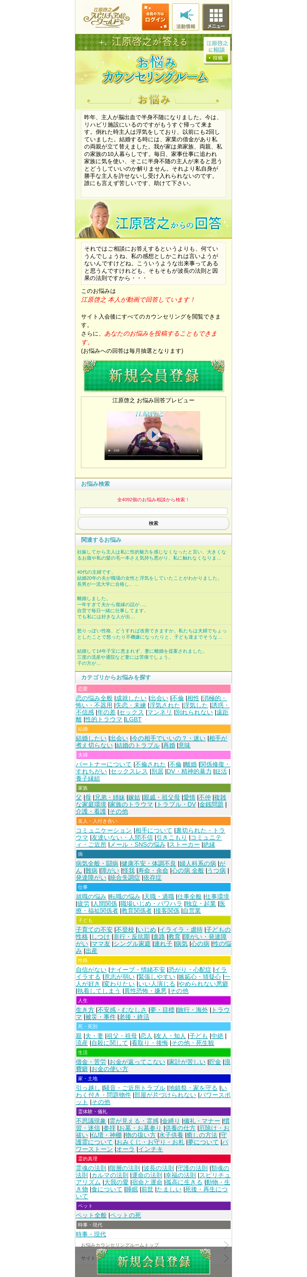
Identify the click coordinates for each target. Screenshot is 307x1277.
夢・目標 (162, 1009)
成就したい (131, 698)
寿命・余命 (153, 870)
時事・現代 (91, 1234)
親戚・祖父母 (162, 797)
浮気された (164, 705)
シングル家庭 (132, 943)
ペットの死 (125, 1215)
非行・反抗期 (131, 936)
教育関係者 (137, 910)
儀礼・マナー (201, 1121)
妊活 (221, 771)
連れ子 (163, 943)
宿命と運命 (147, 1182)
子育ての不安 (94, 929)
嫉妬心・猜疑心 (200, 976)
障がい (110, 870)
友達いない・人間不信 (122, 837)
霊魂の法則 (91, 1168)
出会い (159, 698)
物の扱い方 (140, 1135)
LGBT (134, 719)
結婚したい (91, 738)
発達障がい (91, 877)
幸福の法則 (180, 1175)
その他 (118, 811)
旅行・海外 (193, 1009)
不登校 (125, 929)
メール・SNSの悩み (138, 844)
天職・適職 (159, 896)
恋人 (146, 1035)
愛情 (189, 797)
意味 (184, 745)
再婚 (169, 745)
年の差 (106, 712)
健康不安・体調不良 (149, 863)
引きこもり (171, 837)
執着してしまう (99, 990)
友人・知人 (171, 1035)
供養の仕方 (180, 1128)
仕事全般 (189, 896)
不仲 (205, 797)
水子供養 (171, 1135)
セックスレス (129, 771)
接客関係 (167, 910)
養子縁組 (88, 778)
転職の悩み (125, 896)
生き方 (85, 1009)
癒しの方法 (202, 1135)
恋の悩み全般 (94, 698)
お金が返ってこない (137, 1061)
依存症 (153, 877)
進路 (159, 936)
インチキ (150, 1149)
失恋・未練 (131, 705)
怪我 (129, 870)
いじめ (146, 929)
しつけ (100, 936)
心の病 (200, 943)
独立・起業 (201, 903)
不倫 (178, 698)
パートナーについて (104, 764)
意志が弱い (119, 976)
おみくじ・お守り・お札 (150, 1142)
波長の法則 (159, 1168)
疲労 (83, 903)
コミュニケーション (104, 830)
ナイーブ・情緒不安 (137, 969)
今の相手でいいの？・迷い (169, 738)
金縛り (171, 1121)
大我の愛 (116, 1182)
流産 (82, 1042)
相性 (193, 698)
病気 (182, 943)
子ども (198, 1035)
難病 (91, 870)
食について (107, 1189)
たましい (169, 1189)
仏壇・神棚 (106, 1135)
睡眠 (132, 1189)
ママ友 (101, 943)
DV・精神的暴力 (189, 771)
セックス (131, 712)
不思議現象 (91, 1121)
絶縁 (209, 844)
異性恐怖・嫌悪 (145, 990)
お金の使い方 (109, 1069)
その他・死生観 (192, 1042)
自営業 (192, 910)
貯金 (215, 1061)
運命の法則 (147, 1175)
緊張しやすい (156, 976)
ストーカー (184, 844)
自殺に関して (109, 1042)
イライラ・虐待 (181, 929)
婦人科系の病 (198, 863)
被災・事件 (100, 1016)
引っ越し (88, 1087)
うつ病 (216, 870)
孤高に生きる (184, 1182)
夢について (203, 1142)
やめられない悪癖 (203, 983)
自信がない (91, 969)
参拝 (109, 1128)
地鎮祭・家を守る (193, 1087)
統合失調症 (125, 877)
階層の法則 (125, 1168)
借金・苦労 (91, 1061)
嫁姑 (134, 797)
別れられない (194, 712)
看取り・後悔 (150, 1042)
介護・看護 (91, 811)
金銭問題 (211, 804)
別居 (157, 771)
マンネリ (159, 712)
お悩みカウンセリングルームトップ (120, 1245)
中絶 (217, 1035)
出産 (91, 950)
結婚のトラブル (138, 745)
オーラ (125, 1149)
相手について (153, 830)
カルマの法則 (109, 1175)
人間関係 (105, 903)
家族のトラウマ (131, 804)
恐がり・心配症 (190, 969)
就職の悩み (91, 896)
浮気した (195, 705)
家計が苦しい (187, 1061)
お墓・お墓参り (140, 1128)
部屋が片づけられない (165, 1095)
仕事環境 (217, 896)
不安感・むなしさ (122, 1009)
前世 (147, 1189)
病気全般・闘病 (97, 863)
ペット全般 (91, 1215)
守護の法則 (192, 1168)
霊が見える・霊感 (134, 1121)
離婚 (191, 764)
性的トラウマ (103, 719)
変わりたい (119, 983)
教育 (174, 936)
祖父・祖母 (122, 1035)
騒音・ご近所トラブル (134, 1087)
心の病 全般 (188, 870)
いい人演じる (156, 983)
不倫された (150, 764)
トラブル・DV (176, 804)
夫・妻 (94, 1035)
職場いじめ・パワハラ (151, 903)
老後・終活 (134, 1016)
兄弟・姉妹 (110, 797)
